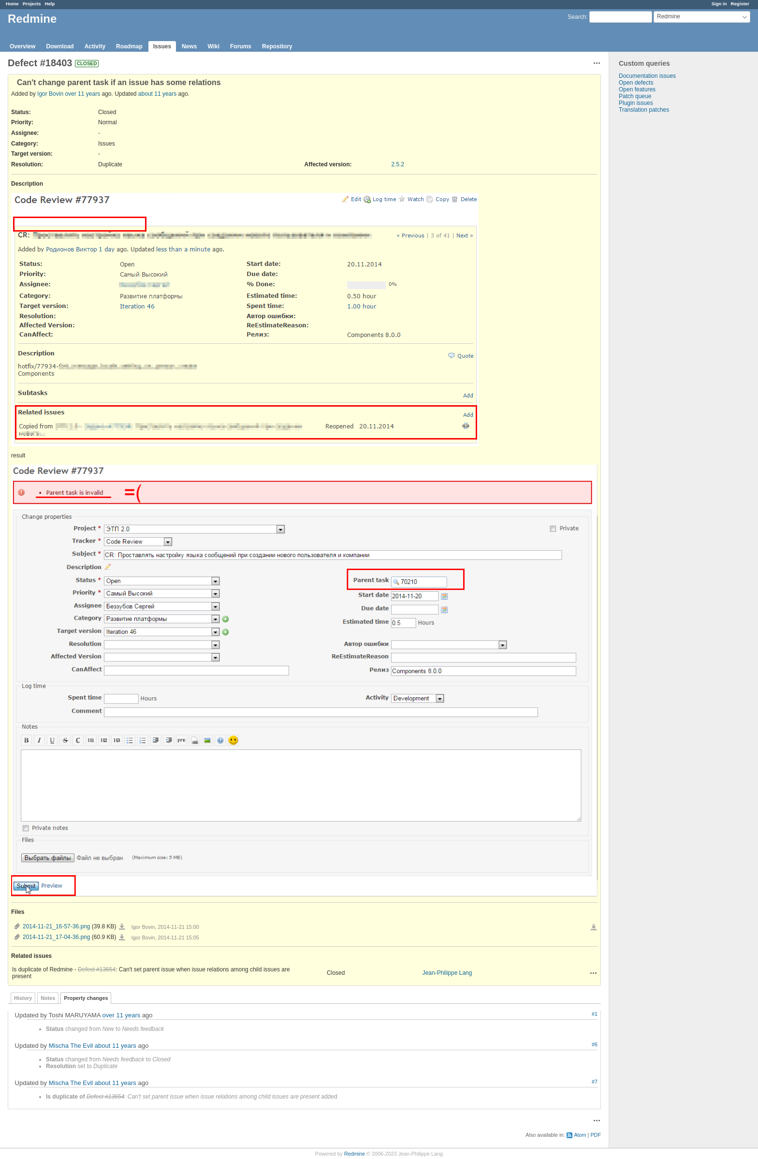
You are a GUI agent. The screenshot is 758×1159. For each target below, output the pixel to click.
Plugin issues (636, 103)
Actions (594, 973)
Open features (637, 89)
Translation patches (644, 109)
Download (59, 46)
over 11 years (82, 93)
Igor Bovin (50, 93)
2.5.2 (398, 164)
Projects (32, 3)
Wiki (213, 46)
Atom (580, 1135)
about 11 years (157, 93)
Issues (162, 46)
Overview (22, 46)
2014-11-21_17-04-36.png (56, 937)
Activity (95, 46)
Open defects (636, 82)
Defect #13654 (97, 969)
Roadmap (129, 46)
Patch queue (635, 96)
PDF (595, 1135)
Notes (48, 998)
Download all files (594, 927)
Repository (277, 46)
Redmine (354, 1154)
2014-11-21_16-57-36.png (56, 926)
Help (50, 3)
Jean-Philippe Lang (447, 972)
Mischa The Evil (71, 1045)
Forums (240, 46)
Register (740, 3)
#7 (595, 1082)
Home (12, 3)
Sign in (719, 3)
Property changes (86, 998)
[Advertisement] (657, 265)
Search (577, 17)
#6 (595, 1044)
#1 (595, 1014)
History (23, 998)
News (189, 46)
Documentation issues (647, 76)
